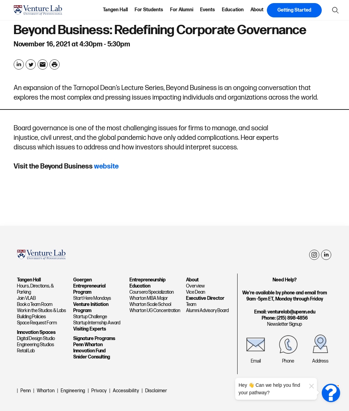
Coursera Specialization (152, 292)
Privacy (99, 391)
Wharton (46, 391)
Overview (195, 286)
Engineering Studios (35, 345)
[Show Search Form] (335, 10)
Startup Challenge (90, 317)
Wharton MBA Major (149, 298)
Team (191, 304)
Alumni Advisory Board (207, 310)
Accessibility (126, 391)
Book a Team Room (34, 304)
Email (256, 361)
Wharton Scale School (150, 304)
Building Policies (31, 317)
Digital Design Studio (36, 338)
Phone (288, 361)
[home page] (38, 10)
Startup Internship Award (96, 323)
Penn (25, 391)
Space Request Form (37, 323)
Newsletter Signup (284, 324)
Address (320, 361)
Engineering (73, 391)
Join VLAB (26, 298)
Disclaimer (156, 391)
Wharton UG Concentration (155, 310)
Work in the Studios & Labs (41, 310)
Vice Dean (195, 292)
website (106, 166)
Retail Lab (26, 351)
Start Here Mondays (92, 298)
